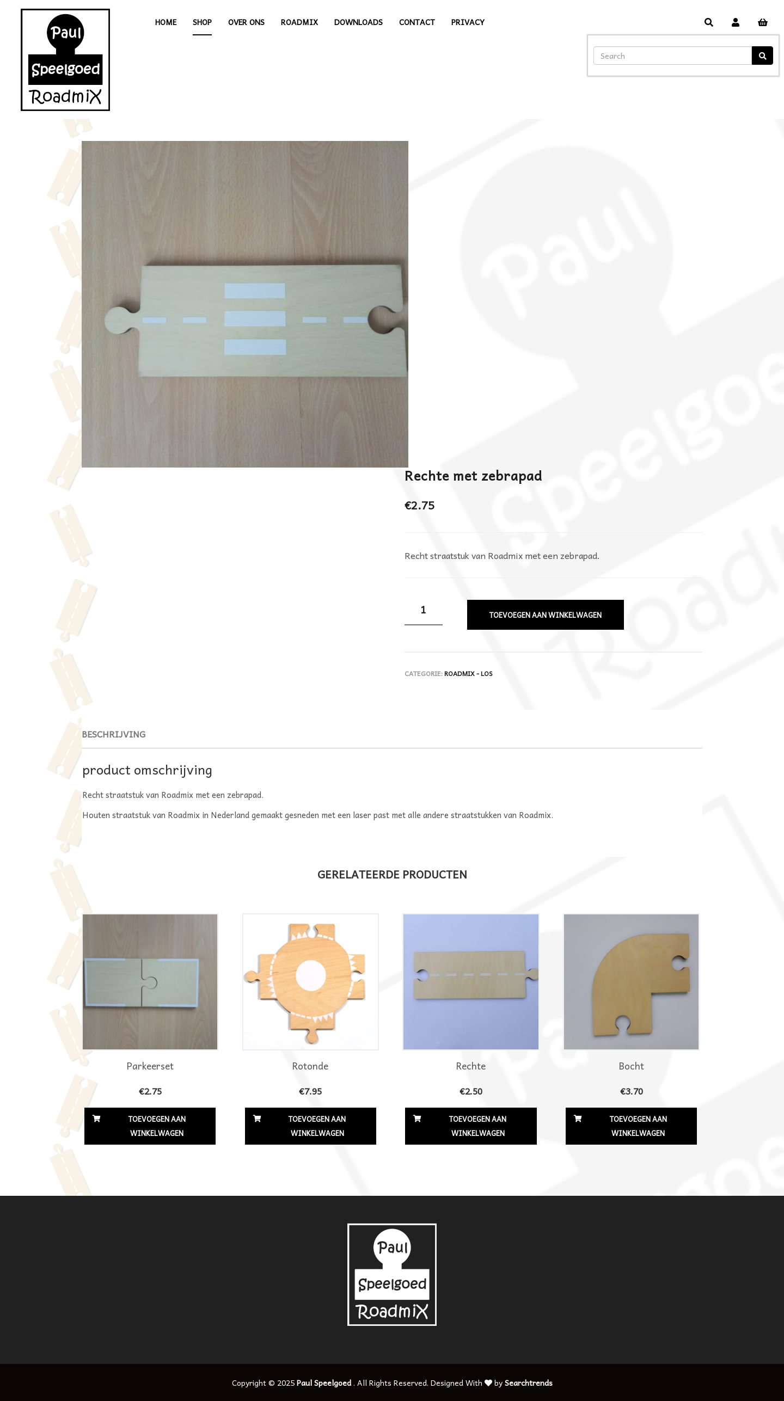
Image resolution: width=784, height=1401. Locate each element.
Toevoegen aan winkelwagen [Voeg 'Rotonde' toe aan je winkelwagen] (317, 1126)
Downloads (358, 22)
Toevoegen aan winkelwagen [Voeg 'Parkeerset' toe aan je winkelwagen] (157, 1126)
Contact (417, 22)
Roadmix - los (468, 673)
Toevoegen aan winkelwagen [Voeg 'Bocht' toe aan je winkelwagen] (638, 1126)
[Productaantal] (424, 609)
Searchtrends (529, 1382)
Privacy (468, 22)
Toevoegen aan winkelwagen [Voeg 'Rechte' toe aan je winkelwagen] (477, 1126)
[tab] (113, 734)
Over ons (246, 22)
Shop (202, 22)
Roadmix (299, 22)
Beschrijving (113, 734)
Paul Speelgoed (324, 1382)
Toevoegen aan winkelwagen (545, 614)
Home (165, 22)
